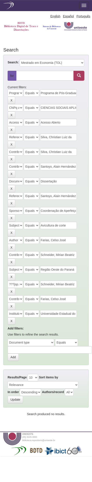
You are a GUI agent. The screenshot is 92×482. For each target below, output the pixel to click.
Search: (13, 62)
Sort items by (48, 377)
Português (83, 16)
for (12, 75)
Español (68, 16)
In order (13, 392)
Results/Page (17, 377)
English (55, 16)
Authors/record (53, 392)
